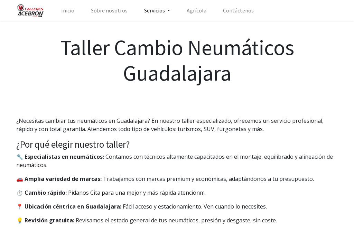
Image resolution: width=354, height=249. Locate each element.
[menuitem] (68, 10)
